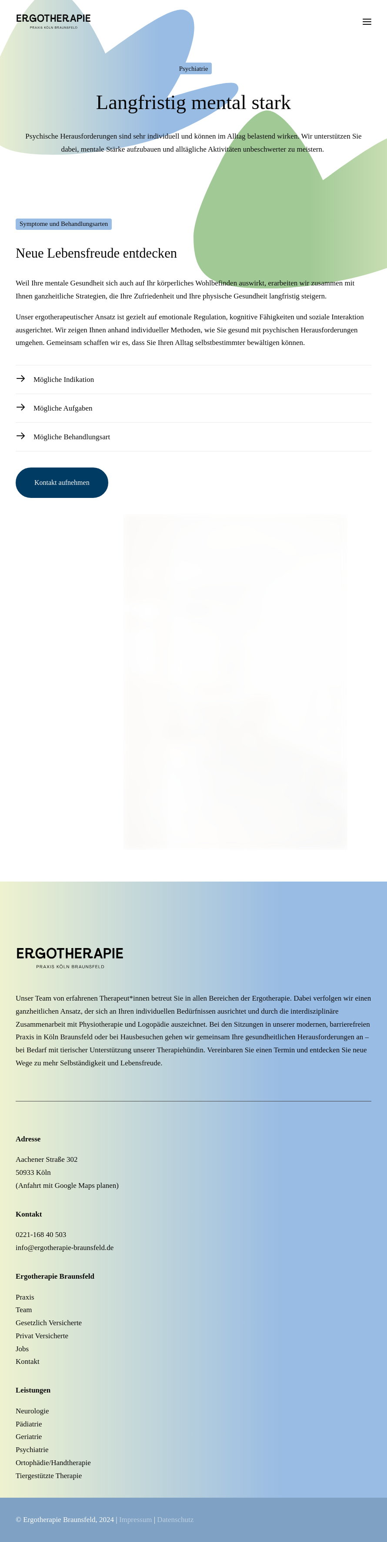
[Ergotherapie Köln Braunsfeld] (67, 21)
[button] (367, 21)
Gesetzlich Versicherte (49, 1323)
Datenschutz (175, 1519)
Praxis (25, 1297)
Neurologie (32, 1411)
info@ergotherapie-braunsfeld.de (64, 1248)
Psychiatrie (32, 1450)
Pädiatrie (29, 1424)
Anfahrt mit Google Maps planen (67, 1185)
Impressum (135, 1519)
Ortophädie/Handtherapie (53, 1463)
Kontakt (28, 1361)
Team (24, 1310)
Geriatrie (29, 1437)
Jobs (22, 1349)
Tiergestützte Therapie (49, 1476)
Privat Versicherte (42, 1336)
